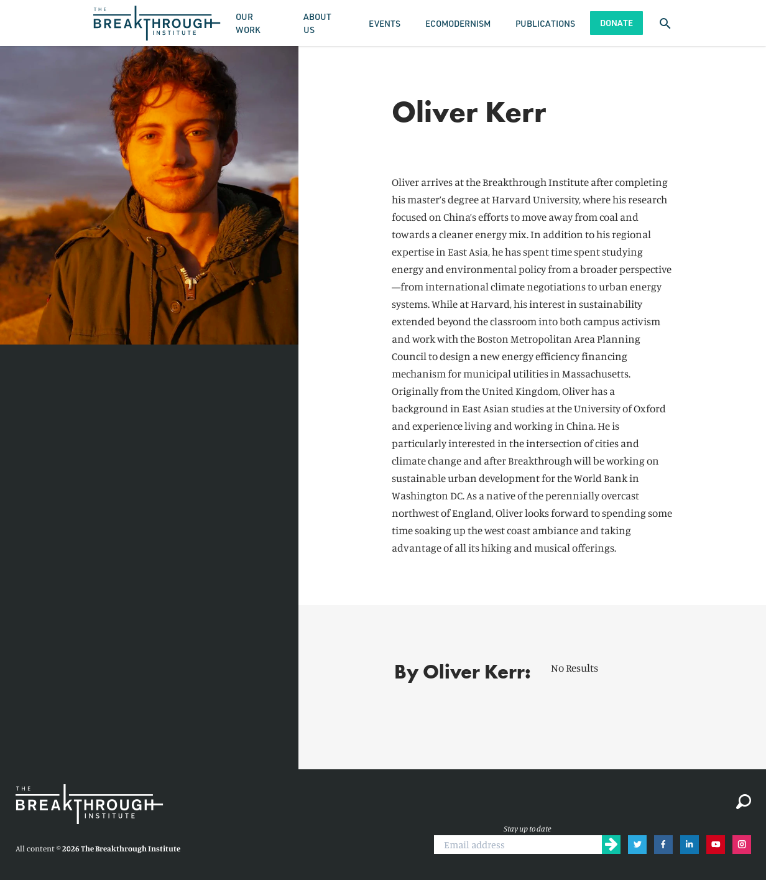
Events (384, 23)
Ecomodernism (458, 23)
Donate (616, 22)
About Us (317, 23)
